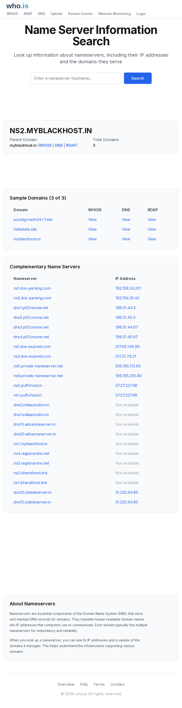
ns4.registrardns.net (31, 453)
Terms (99, 684)
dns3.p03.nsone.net (31, 327)
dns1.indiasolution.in (31, 414)
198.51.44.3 (125, 307)
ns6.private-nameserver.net (38, 375)
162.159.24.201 (128, 288)
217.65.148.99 (127, 346)
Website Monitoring (114, 14)
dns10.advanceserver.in (34, 424)
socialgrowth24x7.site (33, 219)
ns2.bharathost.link (31, 472)
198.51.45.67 (126, 336)
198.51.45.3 (125, 317)
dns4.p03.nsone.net (31, 336)
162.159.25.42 (127, 298)
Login (141, 14)
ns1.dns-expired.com (32, 346)
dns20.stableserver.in (32, 492)
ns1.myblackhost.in (30, 443)
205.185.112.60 (128, 366)
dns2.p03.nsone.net (31, 317)
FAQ (84, 684)
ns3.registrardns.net (31, 463)
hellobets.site (25, 229)
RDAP (28, 14)
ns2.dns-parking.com (32, 298)
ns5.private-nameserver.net (38, 366)
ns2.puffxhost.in (28, 385)
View (92, 219)
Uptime (56, 14)
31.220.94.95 (126, 492)
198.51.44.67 (126, 327)
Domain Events (80, 14)
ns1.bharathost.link (30, 482)
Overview (66, 684)
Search (138, 78)
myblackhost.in (27, 239)
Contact (117, 684)
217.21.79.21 (125, 356)
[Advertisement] (91, 104)
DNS (41, 14)
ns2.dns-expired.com (32, 356)
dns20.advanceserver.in (35, 434)
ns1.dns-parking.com (32, 288)
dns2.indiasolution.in (31, 404)
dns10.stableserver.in (32, 502)
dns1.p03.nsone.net (31, 307)
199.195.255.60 (128, 375)
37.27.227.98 (126, 385)
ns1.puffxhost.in (28, 395)
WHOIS (12, 14)
